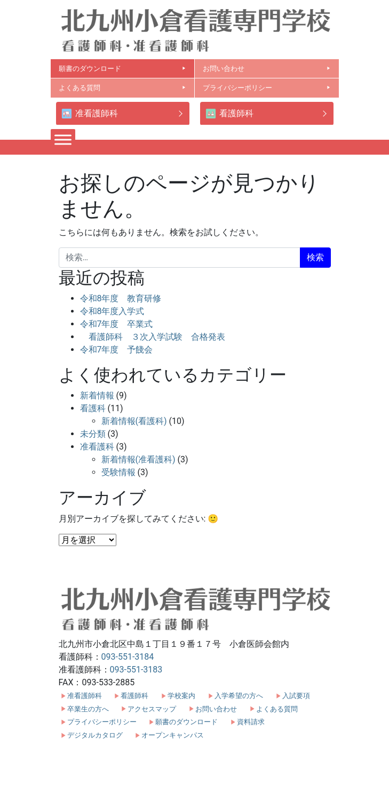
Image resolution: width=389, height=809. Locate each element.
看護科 (93, 408)
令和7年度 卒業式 (116, 324)
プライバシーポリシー (267, 88)
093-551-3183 (136, 669)
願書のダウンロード (122, 69)
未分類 (93, 434)
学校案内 (181, 696)
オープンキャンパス (172, 735)
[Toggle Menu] (63, 139)
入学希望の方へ (239, 696)
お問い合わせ (267, 69)
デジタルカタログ (95, 735)
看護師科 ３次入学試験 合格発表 (152, 337)
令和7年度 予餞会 (116, 350)
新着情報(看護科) (134, 421)
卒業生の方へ (88, 709)
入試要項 (296, 696)
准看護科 (97, 447)
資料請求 (251, 722)
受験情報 (118, 472)
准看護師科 (89, 113)
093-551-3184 (127, 657)
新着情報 (97, 395)
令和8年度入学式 (112, 311)
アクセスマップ (152, 709)
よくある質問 (122, 88)
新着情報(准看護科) (138, 459)
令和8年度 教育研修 (121, 298)
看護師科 (229, 113)
